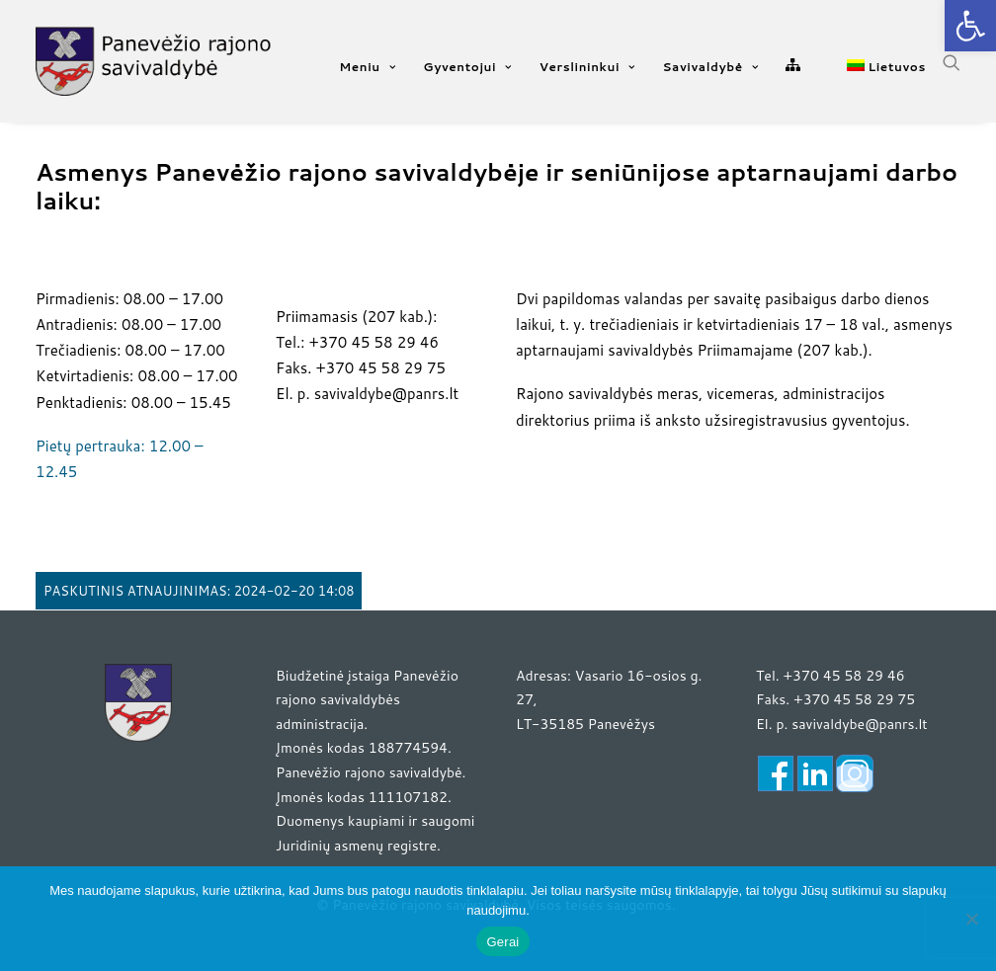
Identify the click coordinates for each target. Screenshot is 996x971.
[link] (970, 25)
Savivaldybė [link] (711, 66)
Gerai (502, 941)
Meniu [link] (367, 66)
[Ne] (971, 919)
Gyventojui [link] (467, 66)
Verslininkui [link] (587, 66)
